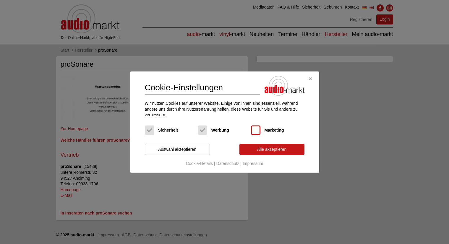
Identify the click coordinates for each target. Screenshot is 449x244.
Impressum (253, 163)
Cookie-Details (199, 163)
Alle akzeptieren (272, 149)
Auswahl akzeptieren (177, 149)
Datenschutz (227, 163)
